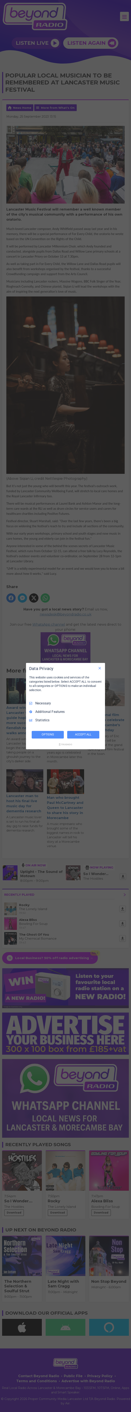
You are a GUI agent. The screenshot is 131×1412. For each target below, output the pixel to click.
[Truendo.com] (65, 744)
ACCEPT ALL (83, 734)
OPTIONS (48, 734)
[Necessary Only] (99, 668)
